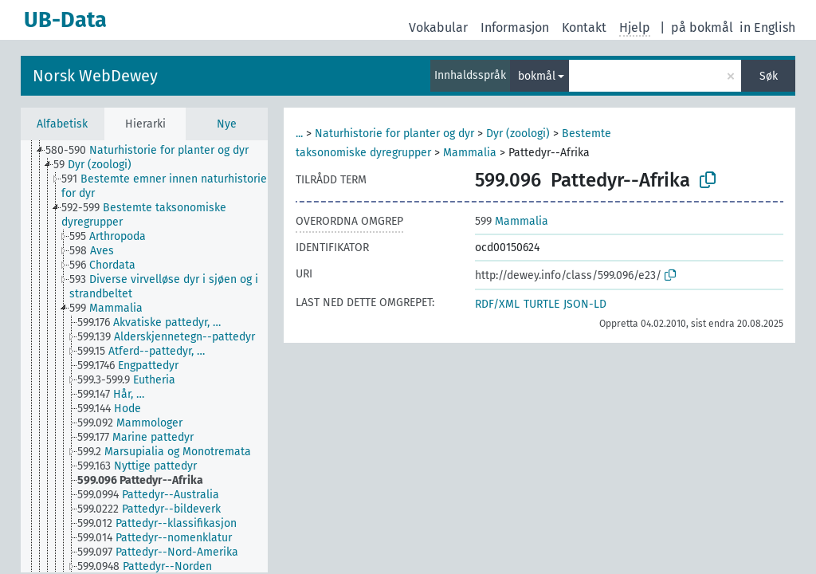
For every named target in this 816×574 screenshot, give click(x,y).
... (299, 133)
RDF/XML (497, 304)
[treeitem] (154, 151)
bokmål (536, 76)
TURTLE (541, 304)
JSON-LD (584, 304)
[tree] (144, 356)
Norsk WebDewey (95, 75)
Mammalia (469, 152)
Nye (227, 124)
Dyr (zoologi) (518, 133)
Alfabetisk (62, 124)
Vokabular (438, 27)
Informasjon (515, 27)
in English (767, 27)
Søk (768, 76)
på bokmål (702, 27)
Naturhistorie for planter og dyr (394, 133)
